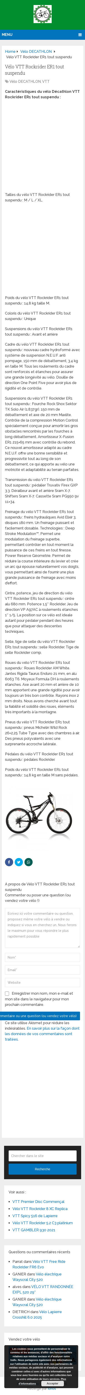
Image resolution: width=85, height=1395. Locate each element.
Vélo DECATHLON (25, 81)
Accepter (52, 1383)
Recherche (42, 1169)
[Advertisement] (42, 147)
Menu (7, 34)
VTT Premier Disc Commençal (38, 1202)
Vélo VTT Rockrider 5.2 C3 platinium (42, 1223)
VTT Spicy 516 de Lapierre (35, 1216)
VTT (46, 81)
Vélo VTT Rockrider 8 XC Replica (40, 1209)
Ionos (52, 1388)
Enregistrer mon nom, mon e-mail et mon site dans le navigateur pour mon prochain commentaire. (39, 999)
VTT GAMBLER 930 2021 (33, 1230)
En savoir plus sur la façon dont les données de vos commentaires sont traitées (42, 1034)
